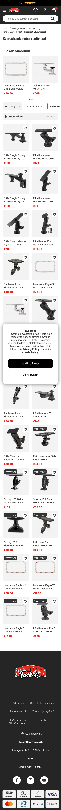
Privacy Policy (31, 349)
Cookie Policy (30, 352)
